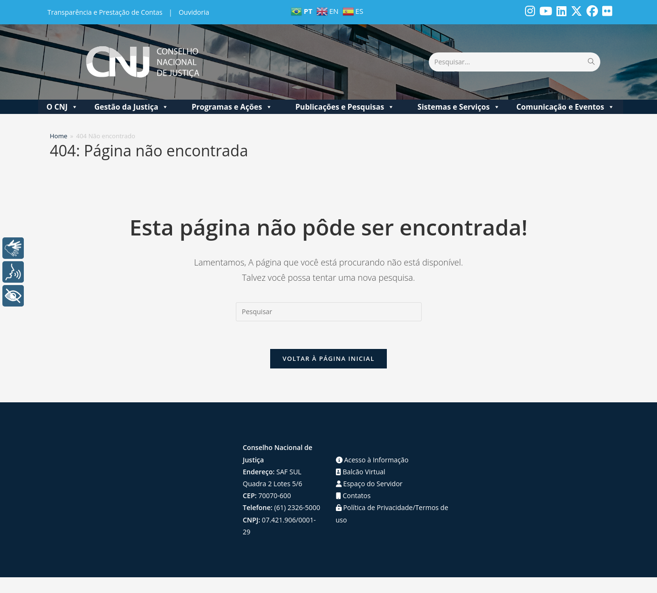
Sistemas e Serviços (458, 107)
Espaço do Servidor (369, 485)
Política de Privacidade (374, 508)
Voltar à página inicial (328, 360)
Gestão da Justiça (131, 107)
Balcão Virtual (360, 473)
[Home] (59, 136)
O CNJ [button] (62, 107)
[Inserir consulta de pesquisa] (329, 311)
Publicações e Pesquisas (344, 107)
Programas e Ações (232, 107)
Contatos (353, 496)
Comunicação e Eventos (565, 107)
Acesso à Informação (372, 461)
